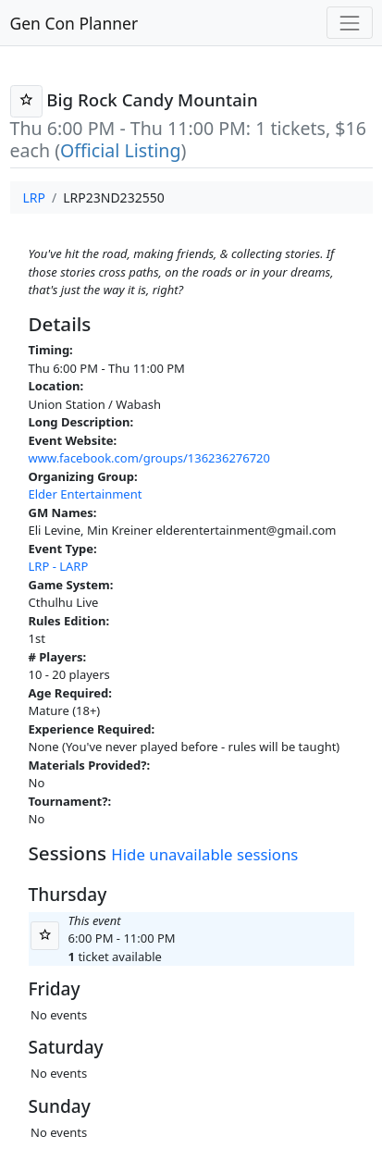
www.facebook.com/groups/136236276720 (150, 458)
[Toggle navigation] (349, 22)
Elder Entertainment (85, 494)
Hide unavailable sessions (204, 854)
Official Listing (120, 150)
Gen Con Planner (74, 23)
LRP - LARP (59, 566)
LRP (34, 197)
